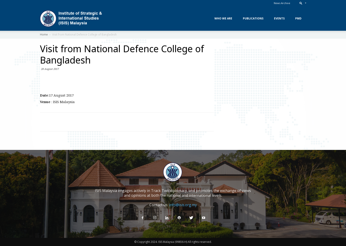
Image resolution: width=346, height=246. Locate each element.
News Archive (282, 3)
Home (44, 34)
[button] (301, 3)
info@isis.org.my (183, 204)
